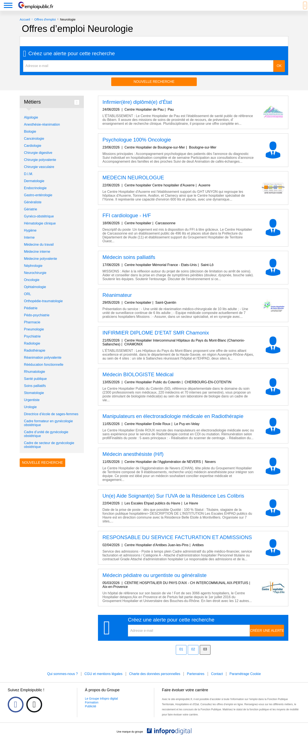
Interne (29, 244)
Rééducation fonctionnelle (43, 371)
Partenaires (195, 680)
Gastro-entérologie (38, 201)
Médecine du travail (39, 251)
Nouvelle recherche (153, 88)
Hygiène (30, 237)
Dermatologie (34, 187)
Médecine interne (37, 258)
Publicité (90, 712)
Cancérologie (34, 145)
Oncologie (31, 286)
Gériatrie (30, 215)
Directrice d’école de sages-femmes (51, 420)
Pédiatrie (30, 314)
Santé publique (35, 385)
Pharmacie (32, 328)
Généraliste (32, 208)
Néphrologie (33, 272)
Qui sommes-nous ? (62, 680)
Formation (91, 709)
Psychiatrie (32, 343)
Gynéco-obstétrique (39, 223)
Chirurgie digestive (38, 159)
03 (205, 655)
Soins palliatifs (35, 392)
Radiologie (32, 350)
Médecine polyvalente (40, 265)
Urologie (30, 413)
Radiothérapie (34, 357)
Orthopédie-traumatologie (43, 307)
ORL (27, 300)
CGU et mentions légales (103, 680)
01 (181, 655)
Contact (217, 680)
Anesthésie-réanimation (42, 131)
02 (193, 655)
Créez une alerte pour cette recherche (71, 60)
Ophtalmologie (35, 293)
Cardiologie (32, 152)
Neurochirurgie (35, 279)
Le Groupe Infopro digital (101, 705)
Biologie (30, 138)
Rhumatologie (34, 378)
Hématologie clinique (40, 230)
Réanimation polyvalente (42, 364)
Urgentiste (32, 406)
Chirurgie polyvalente (40, 166)
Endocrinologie (35, 194)
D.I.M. (28, 180)
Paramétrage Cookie (245, 680)
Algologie (31, 124)
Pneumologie (34, 336)
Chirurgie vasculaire (39, 173)
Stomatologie (34, 399)
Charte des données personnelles (154, 680)
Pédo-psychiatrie (36, 321)
